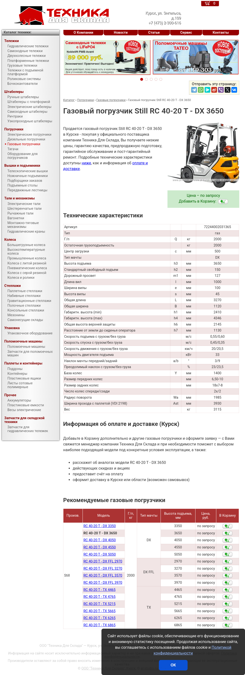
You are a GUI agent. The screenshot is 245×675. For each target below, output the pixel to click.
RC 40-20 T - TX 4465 (100, 590)
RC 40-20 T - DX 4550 (100, 547)
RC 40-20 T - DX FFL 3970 (103, 583)
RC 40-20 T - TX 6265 (100, 618)
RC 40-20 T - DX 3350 (100, 526)
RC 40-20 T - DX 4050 (100, 540)
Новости (121, 33)
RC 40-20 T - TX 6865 (100, 625)
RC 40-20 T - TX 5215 (100, 604)
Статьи (154, 33)
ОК (173, 665)
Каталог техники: (17, 32)
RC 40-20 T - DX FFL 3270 (103, 569)
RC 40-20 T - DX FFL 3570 (103, 575)
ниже (86, 163)
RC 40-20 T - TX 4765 (100, 597)
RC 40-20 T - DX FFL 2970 (103, 561)
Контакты (221, 33)
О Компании (83, 33)
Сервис (186, 33)
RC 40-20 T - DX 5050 (100, 554)
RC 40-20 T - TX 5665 (100, 611)
